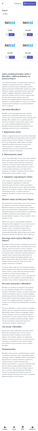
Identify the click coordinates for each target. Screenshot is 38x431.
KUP (11, 34)
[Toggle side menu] (2, 3)
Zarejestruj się (29, 3)
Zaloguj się (18, 3)
